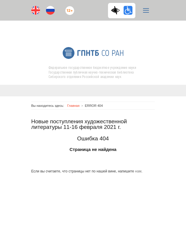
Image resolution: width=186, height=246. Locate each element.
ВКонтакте (87, 28)
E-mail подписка (110, 30)
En (35, 10)
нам (138, 171)
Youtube (75, 28)
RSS (98, 28)
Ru (50, 10)
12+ (68, 8)
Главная (73, 105)
